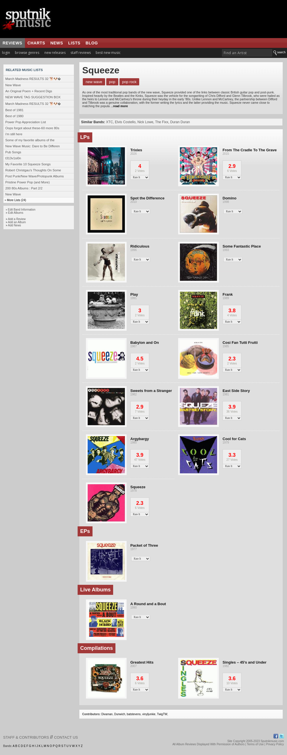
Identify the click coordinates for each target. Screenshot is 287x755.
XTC (109, 122)
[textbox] (247, 52)
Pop (112, 82)
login (6, 52)
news (56, 43)
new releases (55, 52)
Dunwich (119, 714)
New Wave (94, 82)
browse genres (27, 52)
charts (36, 43)
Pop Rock (129, 82)
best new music (108, 52)
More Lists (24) (16, 200)
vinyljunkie (149, 714)
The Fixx (161, 122)
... (119, 106)
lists (74, 43)
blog (92, 43)
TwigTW (162, 714)
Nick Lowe (145, 122)
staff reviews (80, 52)
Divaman (107, 714)
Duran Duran (180, 122)
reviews (12, 43)
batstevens (134, 714)
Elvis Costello (125, 122)
